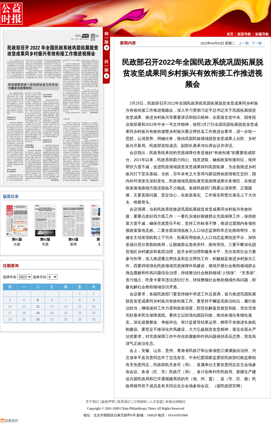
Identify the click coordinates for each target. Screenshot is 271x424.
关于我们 (92, 402)
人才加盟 (156, 402)
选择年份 (9, 277)
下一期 (257, 43)
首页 (230, 34)
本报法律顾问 (175, 402)
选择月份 (39, 277)
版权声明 (108, 402)
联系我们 (124, 402)
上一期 (244, 43)
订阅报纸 (140, 402)
